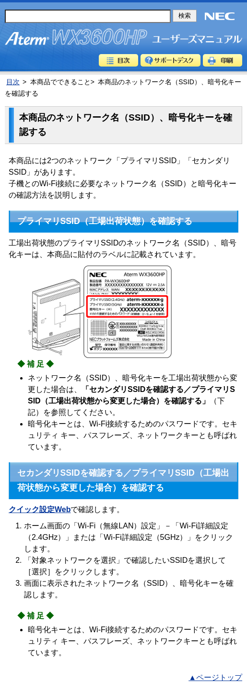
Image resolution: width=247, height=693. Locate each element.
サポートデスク (170, 60)
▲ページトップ (215, 677)
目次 (118, 60)
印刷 (222, 60)
